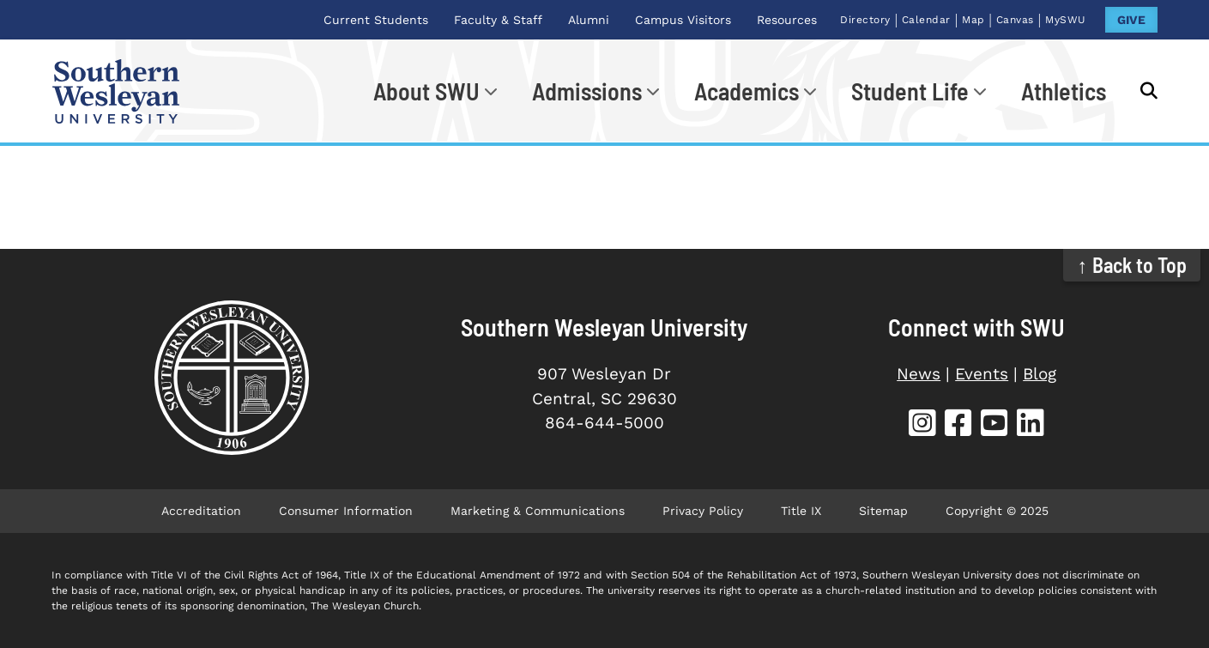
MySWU (1065, 20)
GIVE (1131, 20)
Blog (1039, 374)
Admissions (587, 91)
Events (981, 374)
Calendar (926, 20)
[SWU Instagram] (922, 425)
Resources (787, 20)
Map (973, 20)
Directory (865, 20)
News (918, 374)
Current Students (375, 20)
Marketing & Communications (537, 511)
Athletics (1063, 91)
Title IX (801, 511)
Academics (746, 91)
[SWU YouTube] (994, 425)
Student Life (910, 91)
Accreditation (201, 511)
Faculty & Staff (498, 20)
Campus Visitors (683, 20)
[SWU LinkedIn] (1031, 425)
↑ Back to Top (1132, 264)
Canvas (1015, 20)
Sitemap (883, 511)
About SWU (426, 91)
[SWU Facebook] (958, 425)
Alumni (588, 20)
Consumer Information (346, 511)
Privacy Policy (702, 511)
